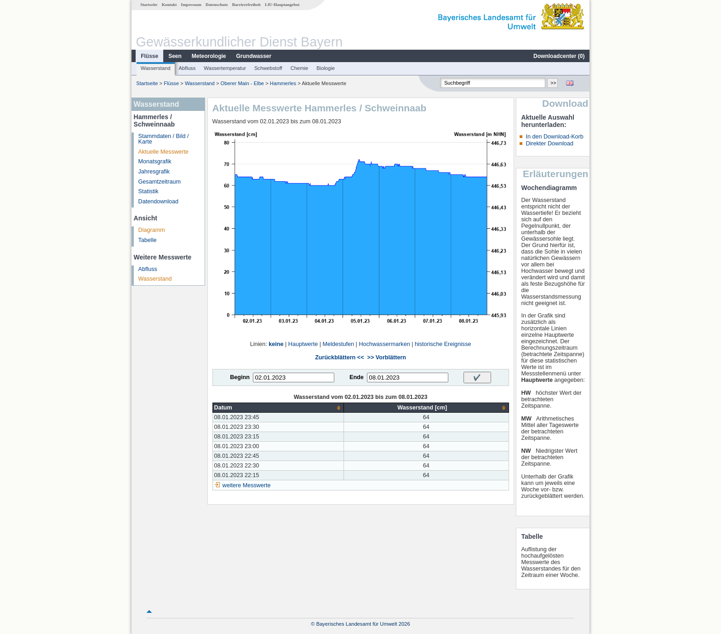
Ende (356, 377)
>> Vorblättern (386, 357)
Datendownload (158, 201)
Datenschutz (217, 4)
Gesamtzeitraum (159, 182)
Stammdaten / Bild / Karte (163, 139)
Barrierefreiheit (246, 4)
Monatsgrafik (155, 161)
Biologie (325, 68)
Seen (175, 56)
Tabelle (147, 240)
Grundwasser (254, 56)
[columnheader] (277, 408)
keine (276, 344)
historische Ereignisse (443, 344)
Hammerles (283, 83)
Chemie (300, 68)
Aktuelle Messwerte (163, 152)
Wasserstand (156, 68)
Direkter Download (549, 143)
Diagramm (151, 230)
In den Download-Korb (554, 136)
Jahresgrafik (154, 171)
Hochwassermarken (384, 344)
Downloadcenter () (558, 56)
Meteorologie (209, 56)
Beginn (240, 377)
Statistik (148, 191)
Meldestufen (338, 344)
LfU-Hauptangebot (282, 4)
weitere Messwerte (247, 485)
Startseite (148, 4)
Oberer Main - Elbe (242, 83)
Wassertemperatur (225, 68)
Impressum (191, 4)
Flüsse (149, 56)
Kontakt (169, 4)
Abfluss (187, 68)
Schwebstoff (268, 68)
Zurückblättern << (339, 357)
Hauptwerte (303, 344)
